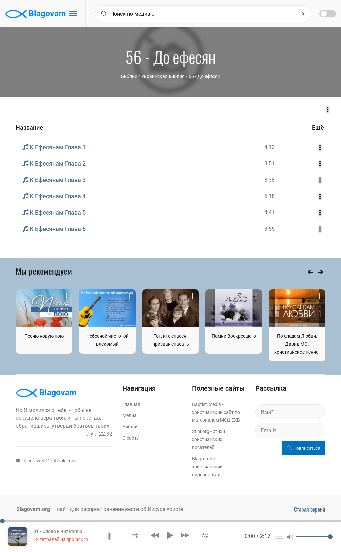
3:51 (269, 163)
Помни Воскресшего (234, 336)
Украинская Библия (163, 76)
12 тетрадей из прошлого (60, 539)
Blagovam (35, 14)
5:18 (269, 196)
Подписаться (303, 448)
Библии (129, 76)
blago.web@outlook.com (46, 460)
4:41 (269, 212)
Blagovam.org (33, 509)
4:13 (269, 147)
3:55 (269, 229)
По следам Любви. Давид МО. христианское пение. (297, 344)
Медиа (129, 415)
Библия (130, 426)
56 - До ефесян (204, 76)
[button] (135, 535)
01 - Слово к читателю (57, 531)
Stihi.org (200, 431)
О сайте (130, 438)
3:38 (269, 180)
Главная (131, 404)
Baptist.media (206, 404)
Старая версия (309, 509)
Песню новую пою (44, 336)
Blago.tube (203, 458)
